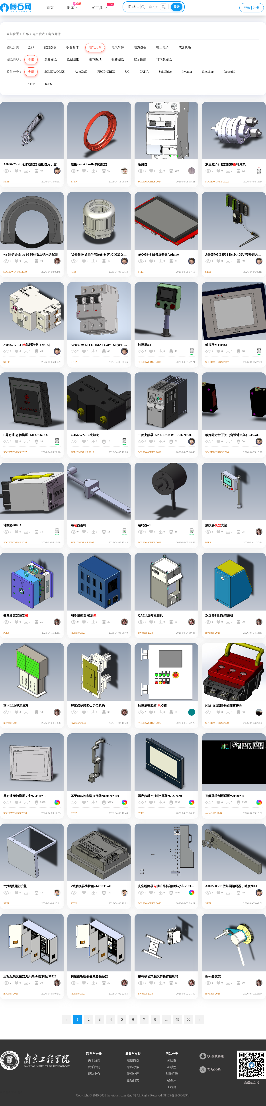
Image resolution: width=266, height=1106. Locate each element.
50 (188, 1019)
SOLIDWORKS (54, 71)
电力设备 (140, 47)
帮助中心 (94, 1073)
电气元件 (95, 47)
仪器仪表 (50, 47)
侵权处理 (133, 1073)
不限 (31, 59)
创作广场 (172, 1073)
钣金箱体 (72, 47)
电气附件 (117, 47)
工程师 (171, 1087)
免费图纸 (50, 59)
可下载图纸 (164, 59)
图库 (70, 8)
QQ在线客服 (212, 1056)
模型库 (171, 1080)
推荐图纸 (95, 59)
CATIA (144, 71)
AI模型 (171, 1067)
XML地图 (17, 1092)
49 (177, 1019)
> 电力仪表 (37, 34)
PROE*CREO (106, 71)
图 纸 (25, 34)
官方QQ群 (210, 1069)
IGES (48, 84)
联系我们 (94, 1067)
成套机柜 (185, 47)
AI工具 (97, 8)
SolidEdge (165, 71)
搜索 (177, 6)
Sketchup (208, 71)
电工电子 (162, 47)
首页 (50, 8)
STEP (31, 84)
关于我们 (94, 1060)
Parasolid (229, 71)
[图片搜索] (163, 6)
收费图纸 (117, 59)
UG (127, 71)
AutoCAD (81, 71)
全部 (31, 47)
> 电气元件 (53, 34)
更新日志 (133, 1080)
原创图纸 (73, 59)
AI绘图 (171, 1060)
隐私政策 (133, 1067)
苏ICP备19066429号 (176, 1095)
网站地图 (5, 1092)
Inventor (187, 71)
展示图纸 (140, 59)
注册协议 (133, 1060)
